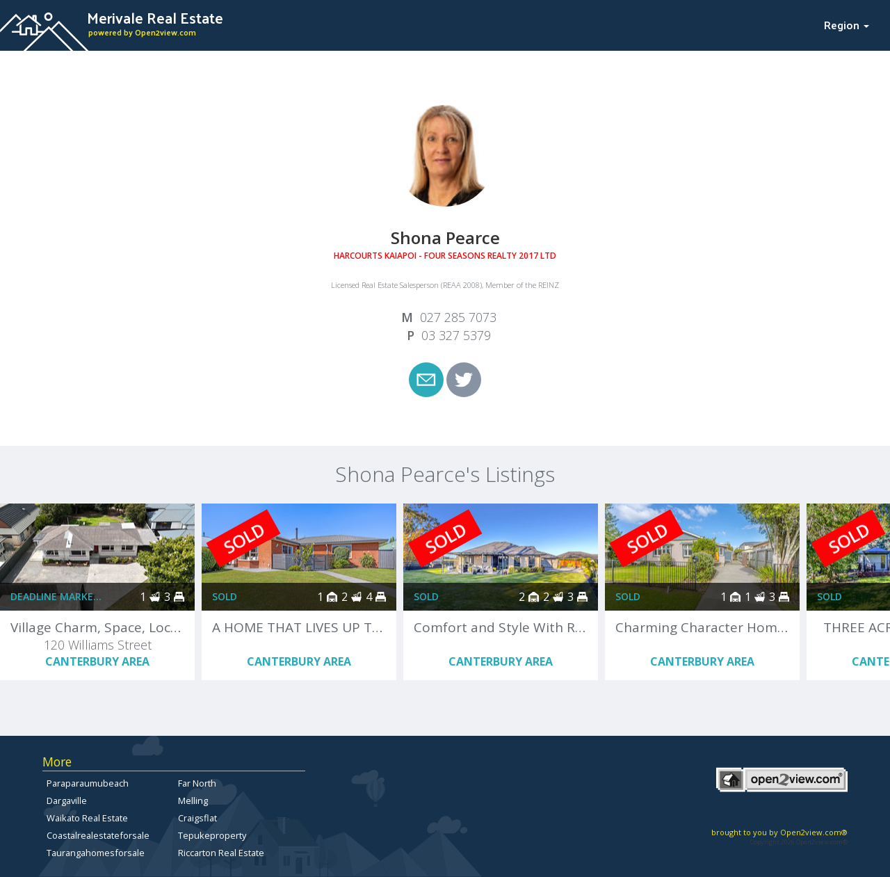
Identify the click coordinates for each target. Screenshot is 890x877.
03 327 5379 (456, 335)
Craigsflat (197, 818)
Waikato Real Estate (87, 818)
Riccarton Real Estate (221, 852)
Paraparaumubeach (88, 783)
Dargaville (67, 800)
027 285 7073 (458, 317)
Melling (193, 800)
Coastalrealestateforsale (98, 835)
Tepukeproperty (212, 835)
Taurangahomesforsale (96, 852)
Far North (197, 783)
